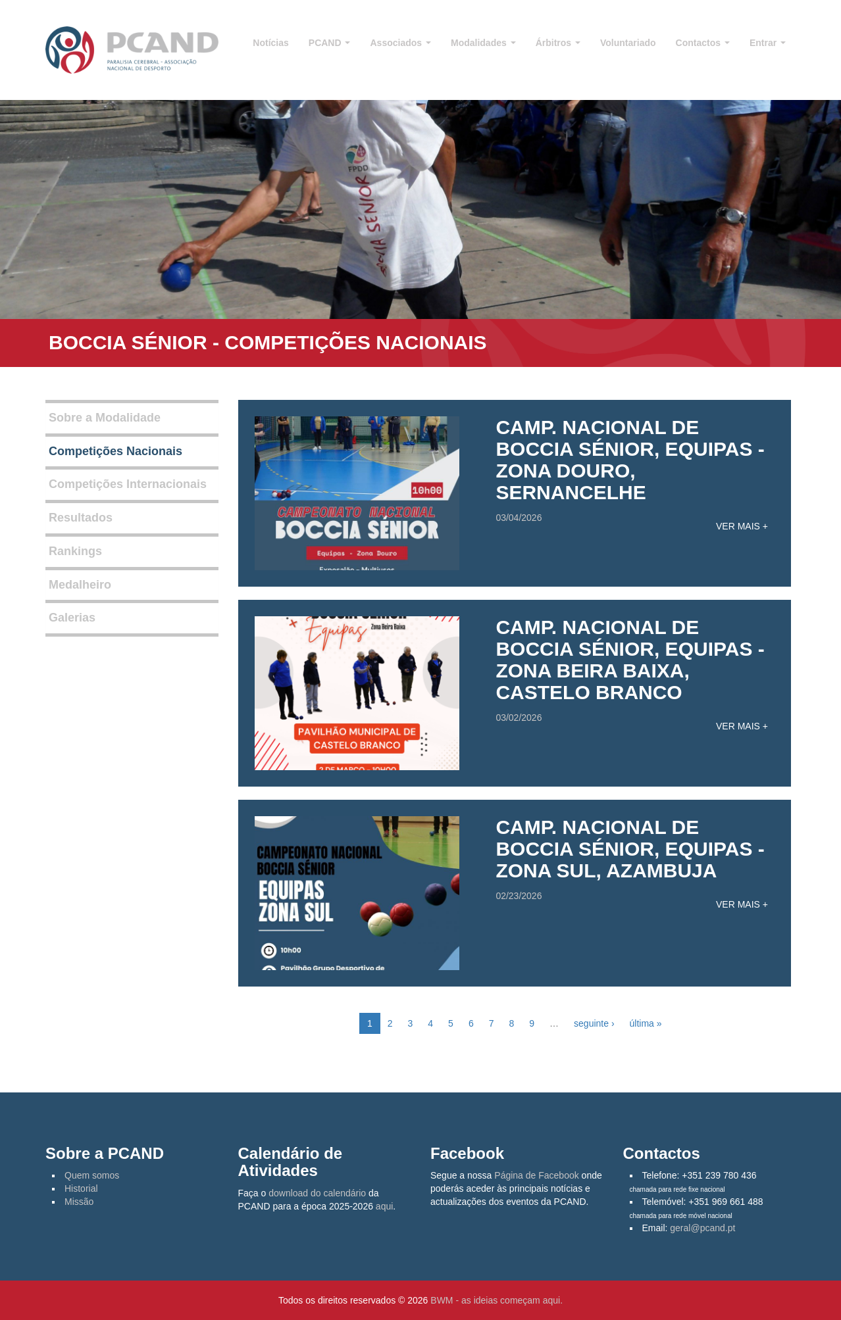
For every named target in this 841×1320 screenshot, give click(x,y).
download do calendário (317, 1193)
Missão (78, 1201)
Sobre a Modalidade (105, 417)
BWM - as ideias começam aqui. (496, 1300)
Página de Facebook (536, 1175)
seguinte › (594, 1023)
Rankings (75, 551)
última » (646, 1023)
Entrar (768, 42)
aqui (384, 1206)
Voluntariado (628, 42)
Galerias (72, 617)
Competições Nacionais (115, 451)
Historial (81, 1188)
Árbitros (558, 42)
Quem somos (91, 1175)
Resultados (81, 517)
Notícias (270, 42)
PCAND (330, 42)
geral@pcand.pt (702, 1228)
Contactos (703, 42)
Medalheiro (80, 584)
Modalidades (483, 42)
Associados (400, 42)
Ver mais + (742, 526)
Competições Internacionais (128, 484)
